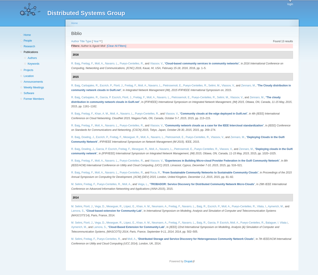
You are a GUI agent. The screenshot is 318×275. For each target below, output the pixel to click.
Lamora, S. (77, 210)
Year (96, 41)
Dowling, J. (87, 137)
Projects (28, 70)
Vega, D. (100, 206)
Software (29, 93)
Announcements (33, 81)
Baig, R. (201, 206)
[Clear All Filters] (116, 45)
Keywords (33, 63)
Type (88, 41)
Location (29, 76)
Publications (31, 52)
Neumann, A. (159, 206)
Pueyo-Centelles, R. (131, 63)
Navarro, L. (111, 63)
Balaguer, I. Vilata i (277, 222)
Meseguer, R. (131, 137)
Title (82, 41)
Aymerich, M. (276, 206)
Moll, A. (99, 63)
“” (202, 63)
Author (75, 41)
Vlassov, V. (156, 63)
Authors (32, 58)
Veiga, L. (143, 184)
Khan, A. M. (102, 113)
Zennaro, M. (248, 85)
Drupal (189, 261)
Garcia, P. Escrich (110, 97)
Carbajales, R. (89, 85)
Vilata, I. (262, 206)
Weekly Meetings (34, 87)
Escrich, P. (106, 85)
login (290, 4)
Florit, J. (118, 85)
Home (27, 34)
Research (29, 46)
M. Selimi (76, 184)
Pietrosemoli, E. (172, 85)
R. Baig (75, 63)
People (28, 40)
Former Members (34, 98)
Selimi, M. (214, 85)
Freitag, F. (87, 63)
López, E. (129, 206)
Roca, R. (155, 172)
